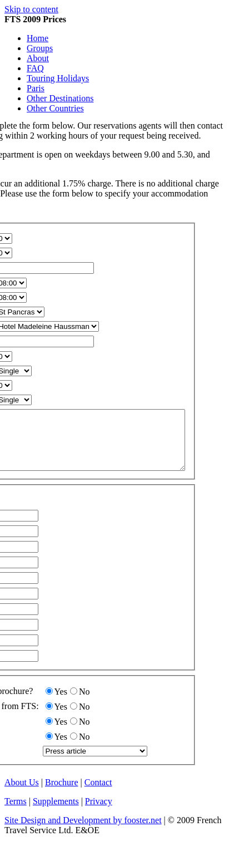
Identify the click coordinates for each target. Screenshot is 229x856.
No (84, 703)
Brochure (61, 794)
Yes (60, 703)
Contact (98, 794)
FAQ (35, 68)
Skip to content (31, 9)
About (38, 58)
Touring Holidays (58, 78)
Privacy (98, 813)
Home (37, 38)
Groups (40, 48)
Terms (15, 813)
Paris (35, 88)
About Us (21, 794)
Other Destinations (60, 98)
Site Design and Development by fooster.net (83, 832)
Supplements (56, 813)
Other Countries (55, 108)
